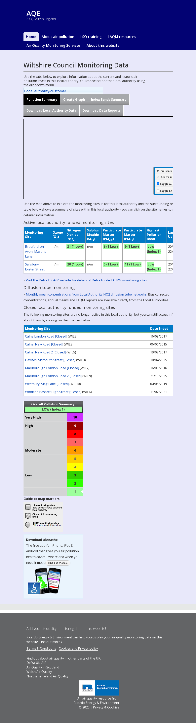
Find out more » (58, 563)
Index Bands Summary (108, 99)
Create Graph (74, 99)
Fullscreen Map (168, 171)
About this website (103, 45)
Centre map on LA (170, 177)
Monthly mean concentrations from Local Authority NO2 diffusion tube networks (86, 294)
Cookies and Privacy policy (78, 648)
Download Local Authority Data (51, 110)
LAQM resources (122, 36)
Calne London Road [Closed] (46, 336)
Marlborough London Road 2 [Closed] (53, 376)
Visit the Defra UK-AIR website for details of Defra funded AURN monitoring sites (86, 280)
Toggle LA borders (171, 191)
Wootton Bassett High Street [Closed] (53, 392)
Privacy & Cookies (106, 707)
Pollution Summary (41, 99)
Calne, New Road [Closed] (44, 344)
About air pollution (58, 36)
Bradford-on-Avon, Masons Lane (35, 251)
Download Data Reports (101, 110)
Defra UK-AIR (36, 663)
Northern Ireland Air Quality (47, 676)
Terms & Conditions (41, 648)
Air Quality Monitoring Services (53, 45)
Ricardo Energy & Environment (96, 703)
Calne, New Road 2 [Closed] (45, 352)
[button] (68, 90)
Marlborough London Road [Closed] (52, 368)
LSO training (91, 36)
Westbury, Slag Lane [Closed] (47, 384)
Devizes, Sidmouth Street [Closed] (50, 360)
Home (31, 36)
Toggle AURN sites (171, 184)
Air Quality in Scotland (42, 667)
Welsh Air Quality (39, 671)
